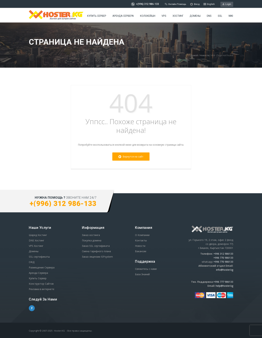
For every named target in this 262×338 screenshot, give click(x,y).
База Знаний (142, 274)
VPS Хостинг (36, 245)
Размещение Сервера (41, 267)
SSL (220, 15)
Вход (194, 4)
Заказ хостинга (91, 235)
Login (227, 4)
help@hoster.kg (224, 285)
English (209, 4)
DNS (209, 15)
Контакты (141, 240)
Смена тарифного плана (96, 251)
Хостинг (178, 15)
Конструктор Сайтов (41, 283)
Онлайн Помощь (175, 4)
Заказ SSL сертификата (96, 245)
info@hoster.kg (224, 269)
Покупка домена (91, 240)
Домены (195, 15)
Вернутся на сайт (130, 156)
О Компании (142, 235)
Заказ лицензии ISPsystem (97, 256)
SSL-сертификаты (39, 256)
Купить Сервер (96, 15)
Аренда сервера (123, 15)
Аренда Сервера (38, 273)
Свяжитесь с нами (146, 269)
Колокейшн (147, 15)
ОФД (31, 262)
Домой (194, 55)
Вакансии (140, 251)
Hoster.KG (59, 330)
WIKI (230, 15)
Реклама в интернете (41, 289)
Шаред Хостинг (38, 235)
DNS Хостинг (36, 240)
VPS (164, 15)
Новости (204, 55)
